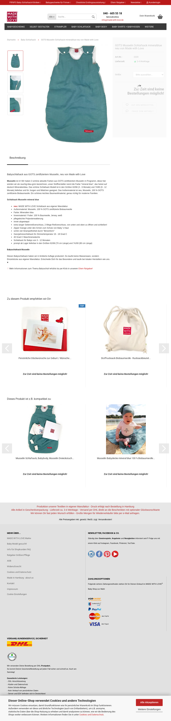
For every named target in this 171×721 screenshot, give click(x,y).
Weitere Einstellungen (149, 709)
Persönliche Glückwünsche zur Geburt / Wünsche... (45, 358)
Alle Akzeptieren (149, 702)
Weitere (149, 26)
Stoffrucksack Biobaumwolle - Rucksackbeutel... (126, 358)
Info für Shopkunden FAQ (19, 549)
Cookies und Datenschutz (91, 714)
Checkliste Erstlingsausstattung (91, 2)
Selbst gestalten (39, 26)
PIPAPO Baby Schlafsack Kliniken (25, 2)
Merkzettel (15, 7)
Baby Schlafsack (81, 26)
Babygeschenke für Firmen (58, 2)
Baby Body (101, 26)
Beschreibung (18, 157)
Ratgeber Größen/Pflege (18, 555)
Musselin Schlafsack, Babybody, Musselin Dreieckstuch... (45, 458)
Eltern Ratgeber (118, 2)
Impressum (12, 589)
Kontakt (10, 583)
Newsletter (136, 2)
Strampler (60, 26)
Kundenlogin (153, 2)
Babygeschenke (16, 26)
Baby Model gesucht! (17, 543)
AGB (9, 560)
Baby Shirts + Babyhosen (126, 26)
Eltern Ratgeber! (85, 268)
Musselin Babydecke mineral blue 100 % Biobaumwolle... (126, 458)
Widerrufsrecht (14, 566)
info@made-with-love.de (112, 20)
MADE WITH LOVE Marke (19, 538)
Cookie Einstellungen (17, 594)
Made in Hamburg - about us (20, 577)
